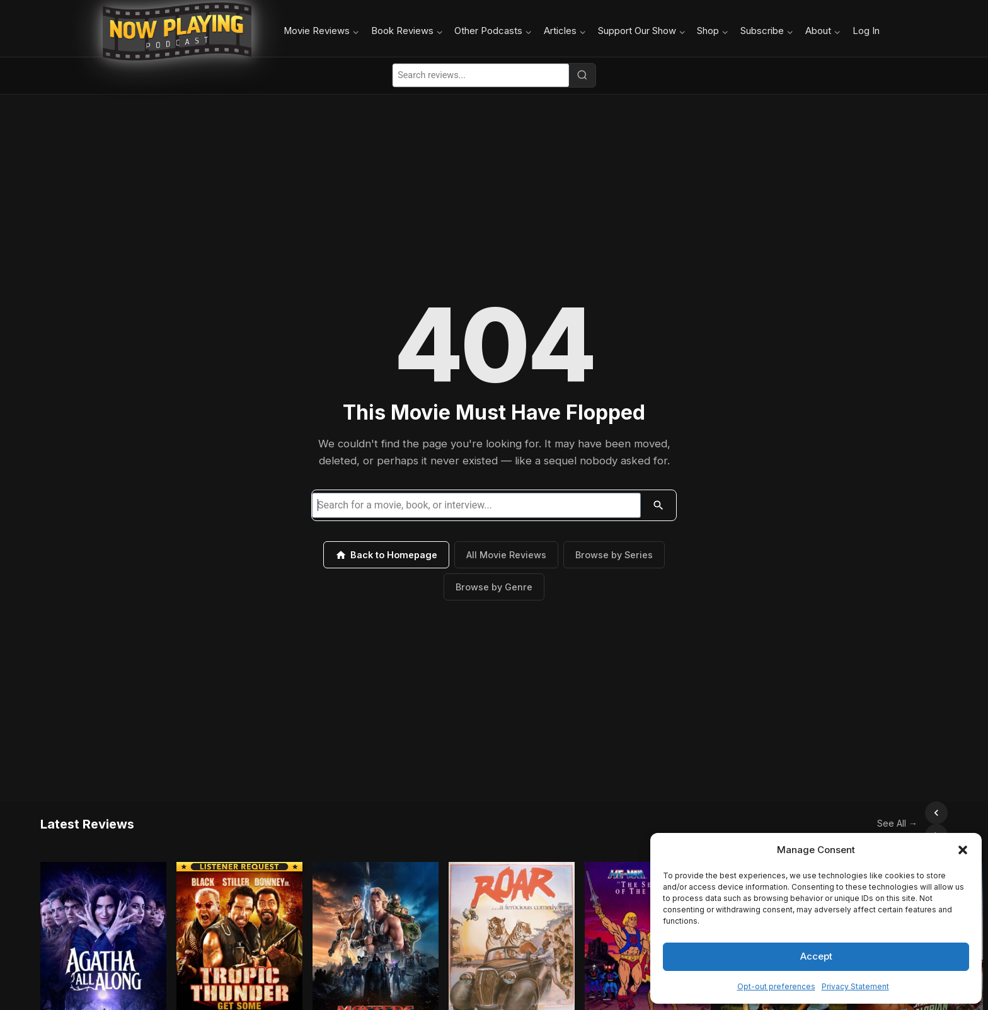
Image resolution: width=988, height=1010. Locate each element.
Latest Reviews (87, 812)
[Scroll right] (936, 812)
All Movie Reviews (506, 554)
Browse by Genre (494, 587)
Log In (866, 31)
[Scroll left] (908, 812)
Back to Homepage (386, 555)
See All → (869, 811)
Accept (816, 956)
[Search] (582, 75)
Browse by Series (614, 554)
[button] (962, 850)
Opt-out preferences (776, 986)
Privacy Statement (855, 986)
